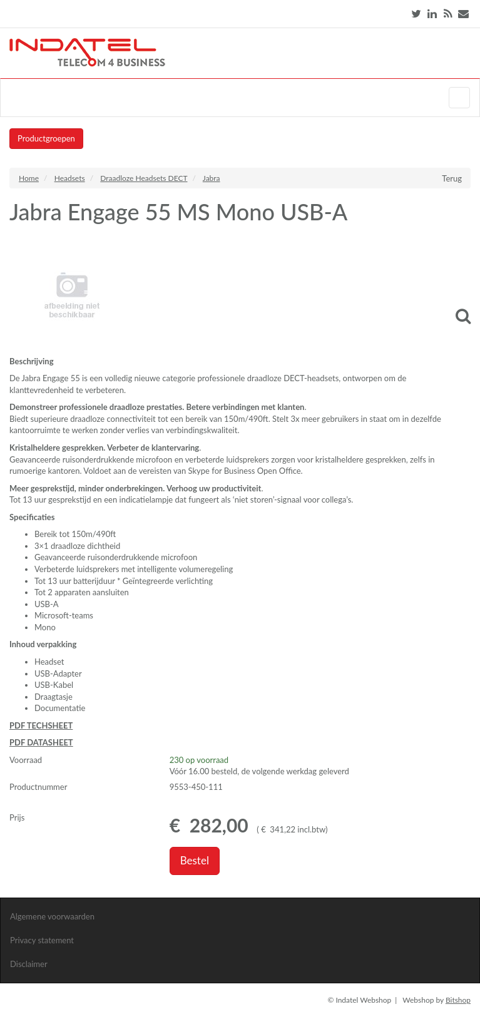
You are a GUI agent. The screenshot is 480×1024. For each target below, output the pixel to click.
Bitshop (458, 1000)
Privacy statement (42, 940)
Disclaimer (29, 964)
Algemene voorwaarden (52, 916)
